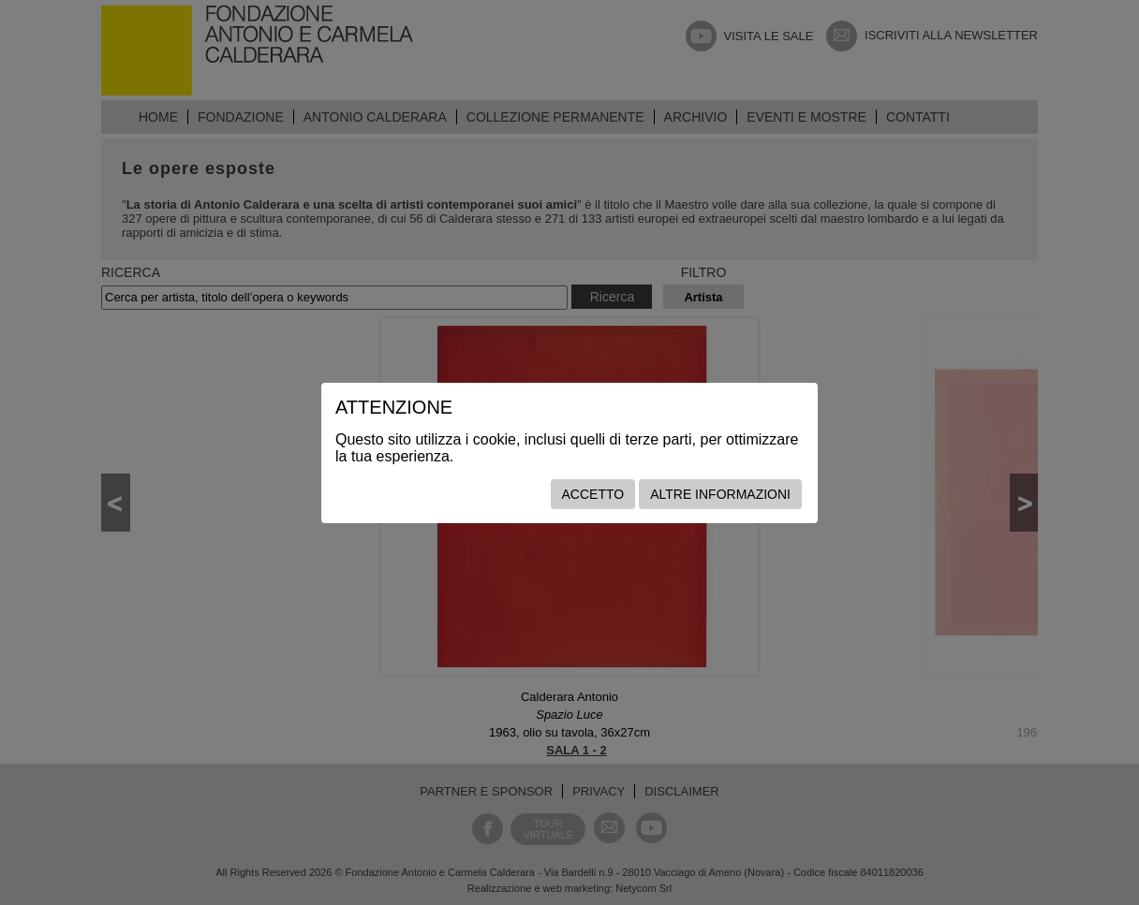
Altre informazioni (720, 494)
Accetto (593, 494)
